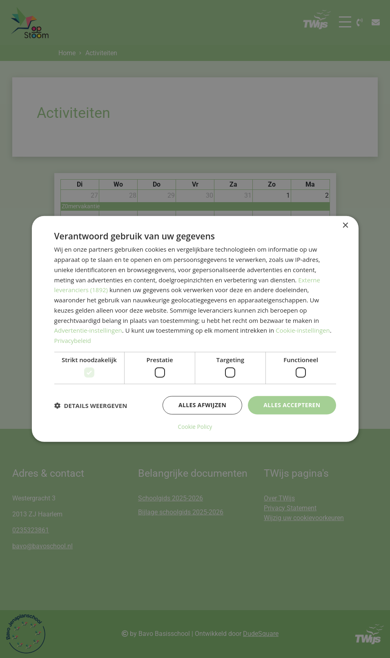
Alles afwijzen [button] (202, 405)
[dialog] (195, 329)
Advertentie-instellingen (88, 331)
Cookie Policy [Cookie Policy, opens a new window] (195, 426)
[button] (90, 405)
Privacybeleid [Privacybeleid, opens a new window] (73, 341)
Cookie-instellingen (303, 331)
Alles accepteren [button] (292, 405)
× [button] (345, 226)
